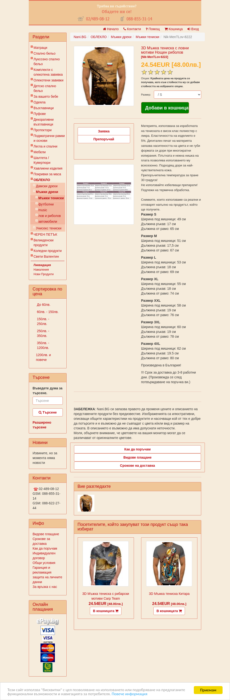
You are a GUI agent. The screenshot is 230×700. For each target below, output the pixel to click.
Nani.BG (80, 37)
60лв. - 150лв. (47, 312)
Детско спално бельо (45, 88)
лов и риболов (49, 216)
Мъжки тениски (51, 198)
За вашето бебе (46, 96)
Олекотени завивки (48, 80)
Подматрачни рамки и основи (49, 138)
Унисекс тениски (48, 228)
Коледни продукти (48, 251)
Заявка (103, 131)
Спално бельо (45, 53)
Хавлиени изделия (48, 168)
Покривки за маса (47, 174)
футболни (46, 204)
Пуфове (40, 114)
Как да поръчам (45, 548)
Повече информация (130, 694)
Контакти (132, 29)
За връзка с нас (45, 587)
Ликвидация (42, 265)
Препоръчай (103, 139)
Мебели (40, 152)
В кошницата (105, 611)
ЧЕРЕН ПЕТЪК (45, 234)
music (42, 210)
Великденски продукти (43, 242)
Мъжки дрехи (47, 192)
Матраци (40, 48)
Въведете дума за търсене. (48, 390)
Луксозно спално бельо (47, 61)
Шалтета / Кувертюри (42, 160)
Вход (193, 29)
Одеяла (40, 102)
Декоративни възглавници (44, 122)
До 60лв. (43, 305)
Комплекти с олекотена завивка (48, 72)
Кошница (174, 29)
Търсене (48, 412)
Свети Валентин (46, 256)
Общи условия (44, 563)
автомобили (47, 221)
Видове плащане (46, 534)
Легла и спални (45, 146)
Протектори (43, 130)
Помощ (153, 29)
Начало (111, 29)
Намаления (41, 269)
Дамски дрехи (47, 186)
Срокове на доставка (137, 465)
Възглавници (44, 108)
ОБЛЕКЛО (42, 180)
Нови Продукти (44, 274)
